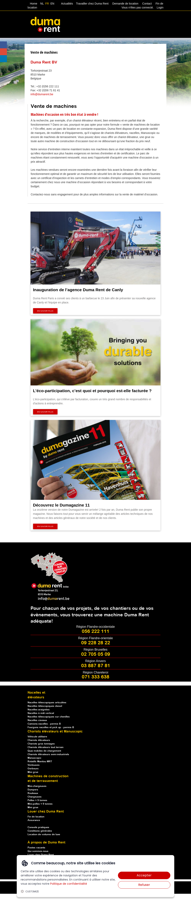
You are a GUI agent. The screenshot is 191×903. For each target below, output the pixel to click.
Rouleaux (33, 793)
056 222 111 (95, 631)
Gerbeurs (33, 768)
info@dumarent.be (42, 94)
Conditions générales (40, 831)
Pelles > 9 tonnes (37, 800)
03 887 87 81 (95, 665)
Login (160, 7)
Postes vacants (36, 847)
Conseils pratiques (38, 827)
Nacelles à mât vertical (41, 713)
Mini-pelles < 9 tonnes (40, 804)
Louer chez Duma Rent (41, 855)
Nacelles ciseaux (37, 720)
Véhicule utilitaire (37, 736)
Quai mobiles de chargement (44, 751)
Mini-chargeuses (37, 786)
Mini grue (33, 772)
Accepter (144, 875)
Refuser (144, 884)
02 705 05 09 (95, 654)
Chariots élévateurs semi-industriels (48, 754)
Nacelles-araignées (39, 709)
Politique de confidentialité (68, 884)
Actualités (67, 3)
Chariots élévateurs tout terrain (45, 747)
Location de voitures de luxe (44, 834)
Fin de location (36, 816)
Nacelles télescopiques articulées (47, 702)
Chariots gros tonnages (41, 744)
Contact (146, 3)
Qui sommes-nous (38, 851)
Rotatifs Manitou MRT (40, 761)
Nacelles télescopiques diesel (45, 706)
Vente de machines (44, 52)
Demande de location (125, 3)
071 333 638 (95, 677)
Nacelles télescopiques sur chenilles (49, 716)
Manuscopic (34, 758)
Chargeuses (35, 797)
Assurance (34, 820)
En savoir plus (45, 311)
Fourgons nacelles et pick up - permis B (51, 727)
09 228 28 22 (95, 643)
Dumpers (33, 789)
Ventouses (34, 765)
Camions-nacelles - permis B (44, 724)
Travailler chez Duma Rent (91, 3)
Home (33, 3)
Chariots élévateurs (39, 740)
